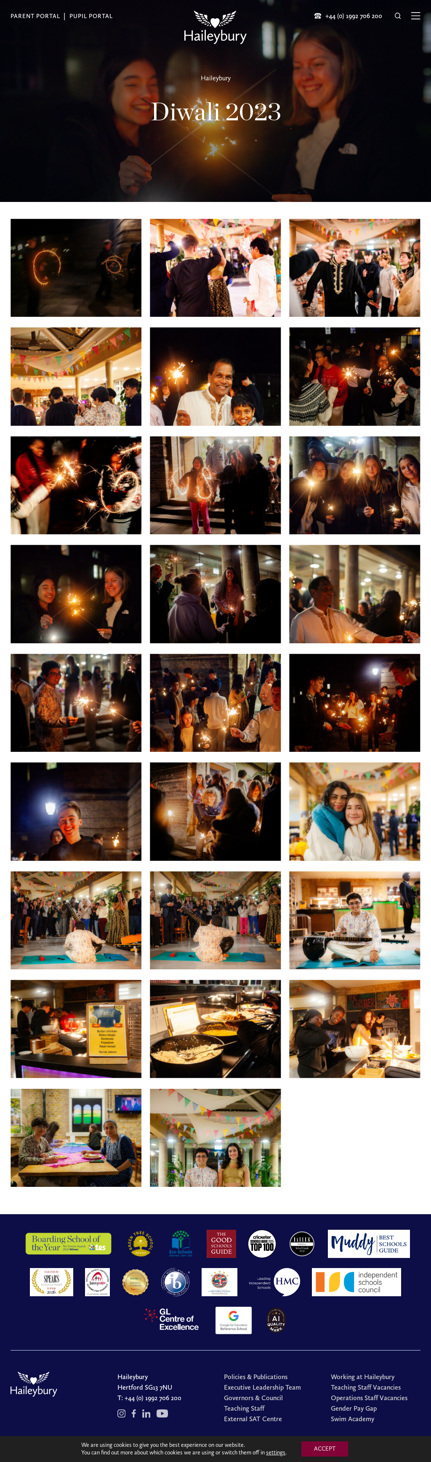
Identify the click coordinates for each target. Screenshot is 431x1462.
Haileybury (216, 78)
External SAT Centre (253, 1419)
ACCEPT (324, 1448)
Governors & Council (253, 1398)
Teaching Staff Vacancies (366, 1387)
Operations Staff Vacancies (369, 1398)
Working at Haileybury (362, 1377)
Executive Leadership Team (262, 1387)
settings (275, 1452)
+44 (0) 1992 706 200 (153, 1398)
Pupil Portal (91, 16)
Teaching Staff (244, 1408)
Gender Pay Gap (354, 1408)
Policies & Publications (255, 1377)
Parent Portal (35, 16)
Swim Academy (352, 1419)
